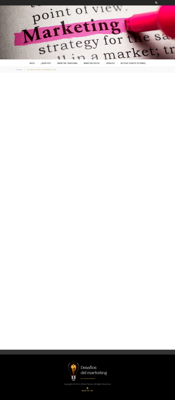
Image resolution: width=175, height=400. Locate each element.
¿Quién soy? (46, 63)
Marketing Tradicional (67, 63)
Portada (19, 69)
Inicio (32, 63)
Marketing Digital (92, 63)
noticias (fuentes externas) (133, 63)
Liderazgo (110, 63)
